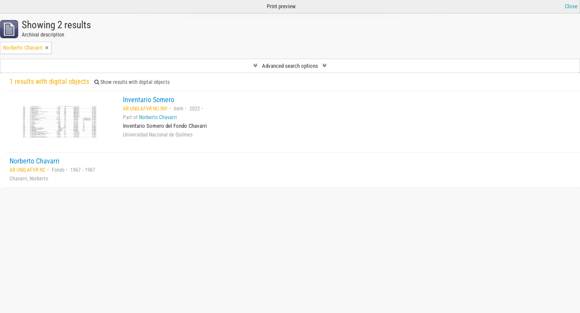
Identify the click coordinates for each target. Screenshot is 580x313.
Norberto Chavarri (158, 117)
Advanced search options (290, 66)
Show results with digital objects (131, 82)
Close (571, 6)
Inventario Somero (148, 100)
